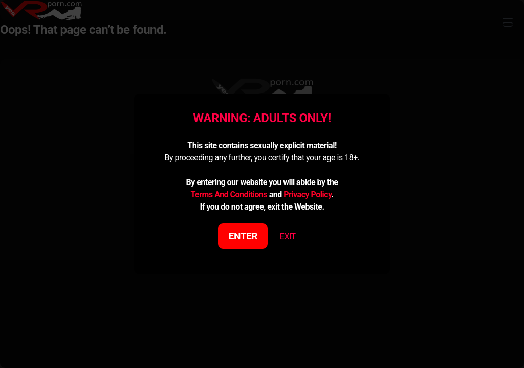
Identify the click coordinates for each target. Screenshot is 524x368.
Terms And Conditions (228, 194)
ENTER (243, 236)
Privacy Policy (307, 194)
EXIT (288, 236)
